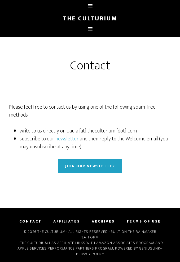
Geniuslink (149, 248)
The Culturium (90, 18)
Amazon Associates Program (125, 243)
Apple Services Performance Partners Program (65, 248)
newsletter (67, 138)
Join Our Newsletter (90, 166)
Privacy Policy (90, 254)
